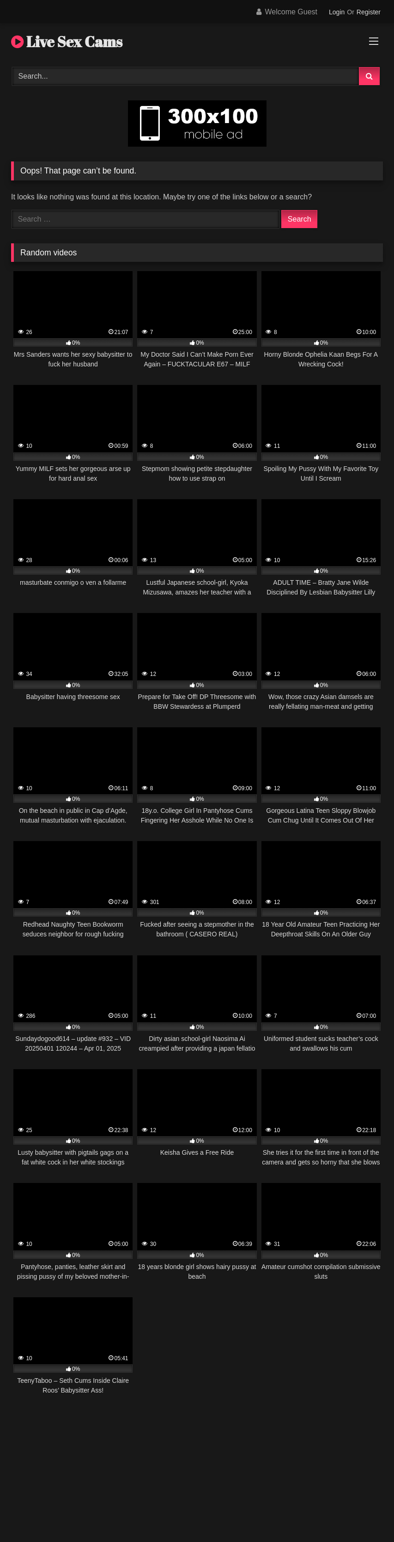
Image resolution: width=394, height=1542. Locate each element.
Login (337, 12)
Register (369, 12)
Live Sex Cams (66, 41)
